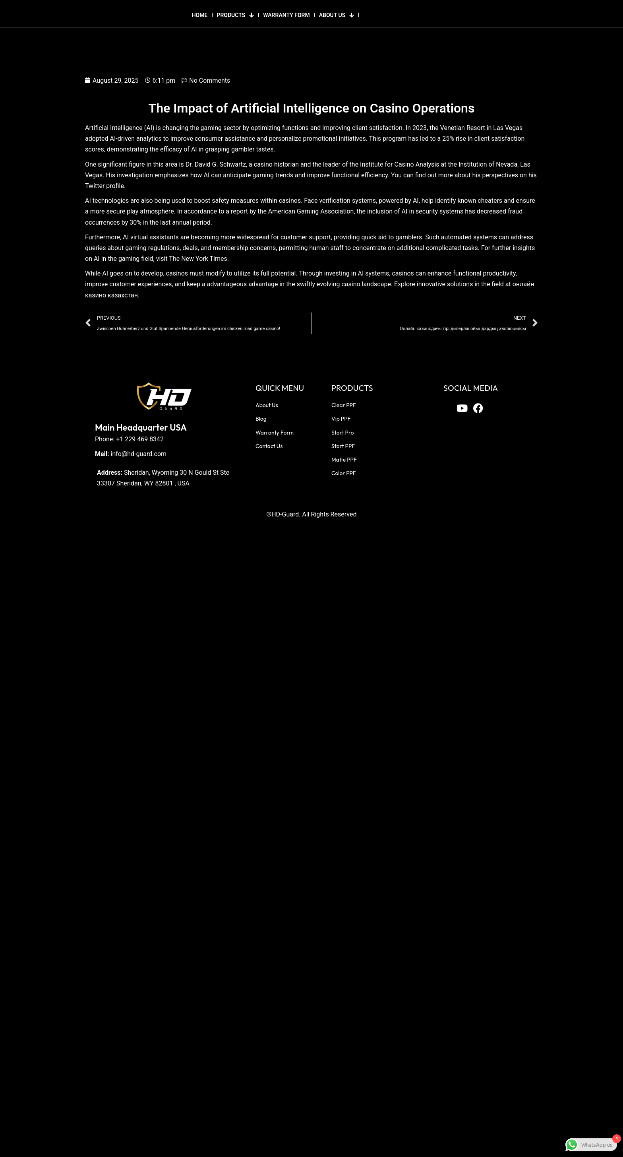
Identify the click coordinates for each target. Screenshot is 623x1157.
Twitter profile (104, 186)
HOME (200, 15)
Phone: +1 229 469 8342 (129, 439)
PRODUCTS (235, 15)
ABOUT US (336, 15)
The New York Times (198, 258)
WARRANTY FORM (286, 15)
